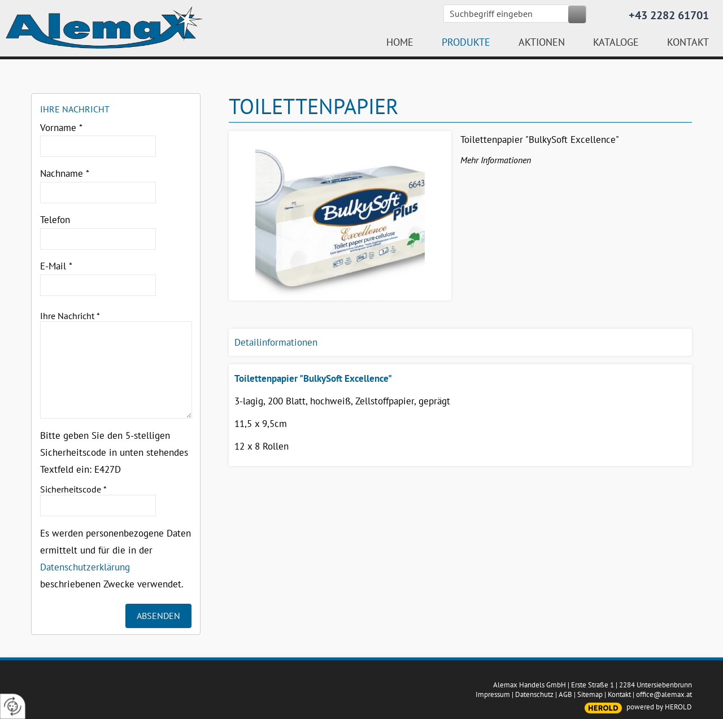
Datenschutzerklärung (85, 567)
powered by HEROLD (659, 707)
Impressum (493, 694)
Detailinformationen (275, 342)
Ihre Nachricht (70, 315)
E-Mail (56, 266)
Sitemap (590, 694)
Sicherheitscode (73, 489)
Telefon (55, 219)
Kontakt (619, 694)
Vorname (61, 127)
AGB (565, 694)
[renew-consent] (12, 706)
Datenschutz (534, 694)
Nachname (64, 173)
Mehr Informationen (495, 159)
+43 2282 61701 (669, 15)
